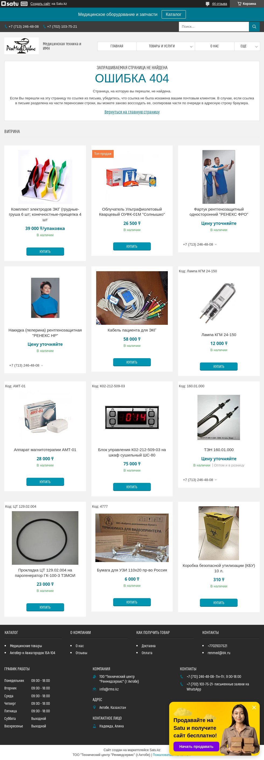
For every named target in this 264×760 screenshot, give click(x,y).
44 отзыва (219, 4)
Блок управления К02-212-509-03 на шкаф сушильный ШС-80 (132, 452)
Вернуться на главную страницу (132, 112)
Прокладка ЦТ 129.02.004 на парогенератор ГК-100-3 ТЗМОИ (45, 573)
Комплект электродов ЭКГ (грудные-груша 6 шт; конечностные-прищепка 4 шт (45, 214)
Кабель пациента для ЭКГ (132, 330)
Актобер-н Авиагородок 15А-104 (32, 653)
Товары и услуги (162, 46)
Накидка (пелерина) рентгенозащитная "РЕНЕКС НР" (45, 333)
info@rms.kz (109, 689)
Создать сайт (40, 4)
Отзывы (81, 653)
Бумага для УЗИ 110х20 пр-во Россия (132, 570)
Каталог (174, 14)
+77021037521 (217, 646)
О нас (214, 46)
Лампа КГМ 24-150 (219, 334)
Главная (116, 46)
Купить (45, 252)
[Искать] (254, 27)
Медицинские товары (26, 646)
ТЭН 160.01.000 (219, 449)
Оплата (147, 653)
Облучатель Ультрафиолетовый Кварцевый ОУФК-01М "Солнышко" (132, 212)
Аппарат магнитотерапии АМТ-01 (45, 449)
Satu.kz (155, 750)
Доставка (149, 646)
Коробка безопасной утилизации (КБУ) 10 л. (219, 568)
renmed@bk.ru (219, 653)
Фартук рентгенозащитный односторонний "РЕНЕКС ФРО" (218, 212)
